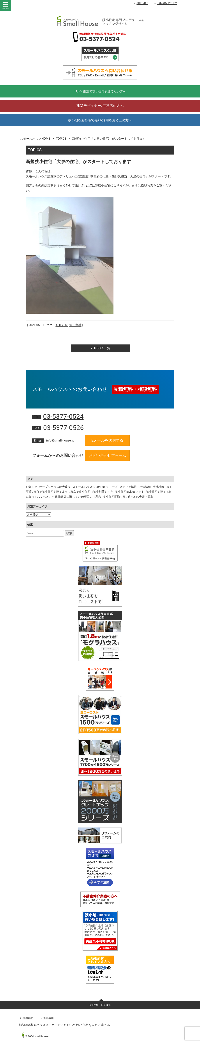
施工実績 (75, 325)
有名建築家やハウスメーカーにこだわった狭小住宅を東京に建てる (64, 1025)
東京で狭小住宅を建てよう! (51, 491)
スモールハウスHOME (35, 138)
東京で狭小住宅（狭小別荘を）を (91, 491)
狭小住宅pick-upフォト (129, 491)
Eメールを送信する (107, 440)
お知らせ (61, 325)
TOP (100, 91)
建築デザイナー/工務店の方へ (100, 106)
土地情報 (158, 486)
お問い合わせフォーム (107, 455)
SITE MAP (142, 3)
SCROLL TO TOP (100, 1005)
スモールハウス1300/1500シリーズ (95, 486)
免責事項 (48, 1018)
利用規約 (28, 1018)
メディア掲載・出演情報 (135, 486)
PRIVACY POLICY (167, 3)
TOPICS (61, 138)
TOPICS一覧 (102, 348)
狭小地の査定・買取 (140, 496)
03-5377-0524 (63, 416)
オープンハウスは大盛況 (55, 486)
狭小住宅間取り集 (114, 496)
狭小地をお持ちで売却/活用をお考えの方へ (100, 120)
